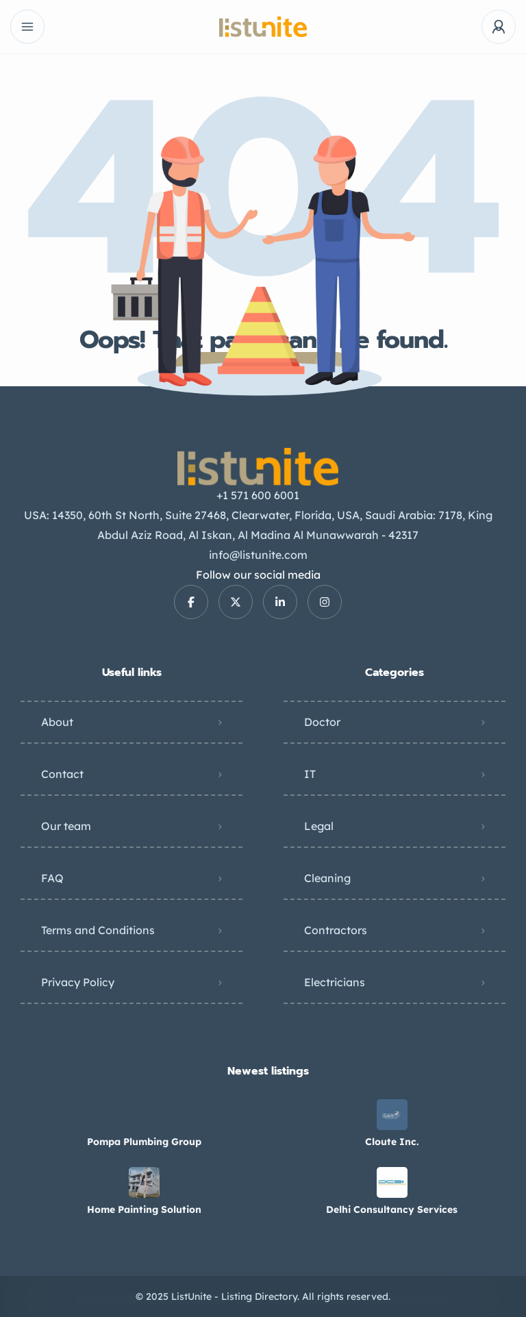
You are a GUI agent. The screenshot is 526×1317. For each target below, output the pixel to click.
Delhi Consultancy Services (392, 1209)
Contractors (335, 930)
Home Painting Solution (144, 1209)
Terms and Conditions (98, 930)
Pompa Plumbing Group (144, 1141)
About (57, 722)
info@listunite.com (258, 555)
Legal (319, 826)
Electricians (334, 982)
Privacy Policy (77, 982)
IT (310, 774)
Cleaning (327, 878)
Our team (66, 826)
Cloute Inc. (392, 1141)
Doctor (322, 722)
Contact (62, 774)
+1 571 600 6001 (257, 495)
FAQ (52, 878)
